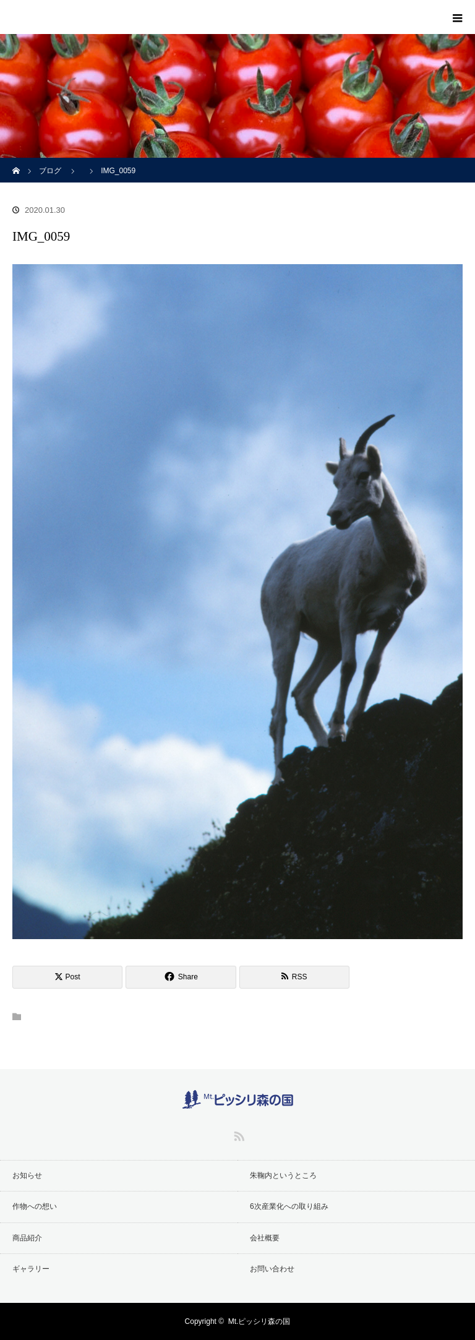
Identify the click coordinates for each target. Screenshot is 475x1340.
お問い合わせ (272, 1269)
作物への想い (34, 1206)
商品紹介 (27, 1238)
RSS (237, 1134)
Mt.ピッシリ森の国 (259, 1321)
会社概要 (265, 1238)
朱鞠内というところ (283, 1175)
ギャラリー (30, 1269)
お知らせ (27, 1175)
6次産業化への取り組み (289, 1206)
